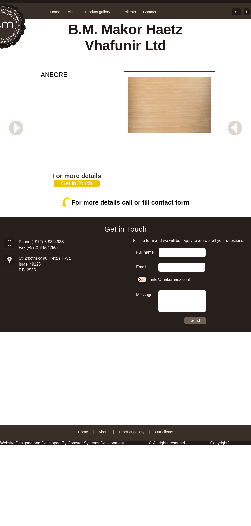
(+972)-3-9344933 (47, 242)
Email (141, 267)
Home (55, 12)
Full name (145, 252)
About (73, 12)
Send (195, 320)
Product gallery (97, 12)
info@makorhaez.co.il (170, 279)
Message (144, 295)
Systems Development (103, 443)
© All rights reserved (167, 443)
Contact (149, 12)
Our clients (126, 12)
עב (236, 12)
